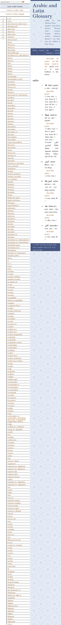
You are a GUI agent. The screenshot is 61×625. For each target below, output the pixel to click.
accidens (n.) (11, 329)
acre (8, 487)
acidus (9, 455)
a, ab (9, 18)
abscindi (10, 110)
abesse (9, 42)
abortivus (10, 92)
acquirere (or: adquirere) (16, 468)
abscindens (11, 105)
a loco (9, 21)
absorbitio (10, 192)
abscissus (10, 121)
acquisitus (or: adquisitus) (16, 484)
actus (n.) (10, 534)
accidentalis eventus (14, 342)
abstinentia (11, 208)
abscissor (10, 118)
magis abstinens (13, 205)
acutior (9, 558)
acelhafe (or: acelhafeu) (15, 426)
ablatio (9, 66)
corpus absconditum (14, 142)
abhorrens (11, 44)
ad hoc (9, 574)
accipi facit (11, 371)
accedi (9, 284)
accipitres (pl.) (12, 379)
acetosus (10, 447)
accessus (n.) (11, 324)
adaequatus (11, 592)
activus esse (11, 518)
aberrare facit (12, 39)
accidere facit (12, 355)
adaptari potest (12, 605)
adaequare (11, 584)
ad (8, 568)
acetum (10, 450)
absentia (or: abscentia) (15, 163)
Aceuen (10, 453)
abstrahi (10, 224)
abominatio (11, 84)
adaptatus (10, 611)
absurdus (10, 229)
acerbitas (10, 437)
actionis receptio (13, 508)
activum (10, 513)
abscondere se (12, 131)
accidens (10, 326)
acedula (10, 408)
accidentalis (11, 339)
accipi (9, 368)
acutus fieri (11, 566)
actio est (10, 497)
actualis (10, 526)
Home (35, 50)
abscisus (10, 124)
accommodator (12, 387)
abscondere (11, 129)
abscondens (11, 126)
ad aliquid (10, 571)
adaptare (10, 600)
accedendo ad (12, 281)
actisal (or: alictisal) (14, 511)
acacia (9, 266)
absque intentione (13, 200)
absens (9, 150)
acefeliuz (10, 410)
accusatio (10, 395)
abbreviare (11, 29)
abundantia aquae (13, 245)
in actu (9, 542)
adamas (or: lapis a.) (14, 595)
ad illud (10, 576)
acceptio (10, 308)
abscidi (9, 102)
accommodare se (13, 384)
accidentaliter (12, 347)
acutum (10, 561)
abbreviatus (11, 34)
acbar (9, 268)
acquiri (9, 479)
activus (9, 516)
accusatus (10, 405)
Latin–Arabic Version (14, 6)
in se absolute (12, 179)
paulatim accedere (13, 279)
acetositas (10, 442)
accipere (10, 366)
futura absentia (12, 166)
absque (9, 195)
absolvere (10, 187)
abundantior (11, 250)
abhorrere (10, 47)
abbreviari (11, 31)
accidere (10, 353)
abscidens (10, 97)
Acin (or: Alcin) (13, 461)
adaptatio (10, 608)
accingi (9, 363)
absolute (10, 171)
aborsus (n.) (11, 87)
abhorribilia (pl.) (13, 52)
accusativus (11, 400)
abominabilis (11, 76)
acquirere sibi (12, 471)
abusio (9, 258)
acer (8, 434)
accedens (10, 271)
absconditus (11, 139)
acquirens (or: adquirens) (16, 466)
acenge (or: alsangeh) (15, 429)
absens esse (11, 152)
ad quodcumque (13, 582)
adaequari (10, 587)
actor (9, 521)
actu (8, 537)
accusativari (11, 397)
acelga (9, 424)
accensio (10, 292)
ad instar (10, 579)
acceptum (10, 313)
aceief (9, 413)
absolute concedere (14, 176)
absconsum (11, 147)
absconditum (12, 137)
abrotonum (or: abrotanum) (17, 95)
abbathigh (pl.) (12, 26)
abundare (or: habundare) (16, 253)
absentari (10, 158)
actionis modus (12, 505)
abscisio (10, 113)
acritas (9, 492)
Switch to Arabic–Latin (15, 10)
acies (9, 458)
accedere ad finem (13, 276)
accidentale (11, 337)
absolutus (10, 184)
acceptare (10, 303)
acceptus (10, 316)
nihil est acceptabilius (15, 300)
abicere (9, 58)
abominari (11, 81)
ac (8, 260)
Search (41, 50)
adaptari (10, 603)
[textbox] (10, 2)
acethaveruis (11, 439)
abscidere (10, 100)
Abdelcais (10, 37)
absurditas (11, 226)
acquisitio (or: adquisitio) (16, 482)
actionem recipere (13, 500)
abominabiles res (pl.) (15, 79)
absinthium (11, 168)
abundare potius (13, 255)
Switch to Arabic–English (15, 14)
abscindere (11, 108)
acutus (9, 563)
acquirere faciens (13, 476)
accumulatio (11, 392)
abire (9, 63)
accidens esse (12, 331)
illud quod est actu (14, 539)
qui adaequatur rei (13, 590)
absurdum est (12, 234)
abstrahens (11, 218)
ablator (9, 68)
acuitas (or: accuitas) (14, 545)
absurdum (11, 231)
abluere (10, 73)
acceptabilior (11, 297)
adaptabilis (11, 597)
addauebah (11, 621)
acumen (10, 553)
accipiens (10, 374)
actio (9, 495)
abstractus (11, 216)
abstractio (10, 213)
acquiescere (11, 463)
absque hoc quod (13, 197)
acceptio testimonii (14, 310)
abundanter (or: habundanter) (18, 239)
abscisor (10, 116)
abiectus (10, 60)
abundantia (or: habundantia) (17, 242)
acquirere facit (12, 474)
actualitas (10, 529)
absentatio (11, 160)
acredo (9, 489)
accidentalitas (12, 345)
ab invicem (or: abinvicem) (16, 23)
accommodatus (12, 389)
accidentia (11, 350)
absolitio (10, 181)
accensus (10, 295)
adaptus (10, 613)
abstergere (11, 202)
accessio (10, 321)
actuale (9, 524)
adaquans (10, 616)
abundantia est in (13, 247)
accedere (10, 274)
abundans (10, 237)
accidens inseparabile (14, 334)
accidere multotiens (14, 358)
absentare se (11, 155)
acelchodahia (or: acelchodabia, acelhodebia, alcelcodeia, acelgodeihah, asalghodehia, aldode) (16, 418)
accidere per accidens (14, 360)
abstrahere (11, 221)
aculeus (10, 550)
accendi (10, 289)
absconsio (10, 144)
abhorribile (11, 50)
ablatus (9, 71)
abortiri (10, 89)
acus (9, 555)
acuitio (9, 547)
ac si (8, 263)
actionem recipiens (14, 503)
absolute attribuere (14, 173)
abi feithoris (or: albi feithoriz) (18, 55)
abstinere (10, 210)
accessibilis (11, 318)
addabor (10, 619)
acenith (10, 432)
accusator (10, 403)
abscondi (10, 134)
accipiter (10, 376)
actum (9, 532)
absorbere (10, 189)
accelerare (11, 287)
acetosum (10, 445)
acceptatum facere (13, 305)
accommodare (12, 382)
